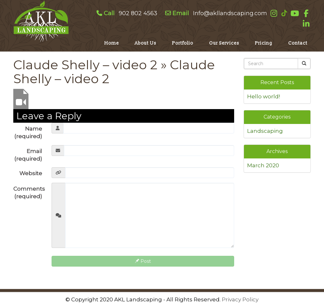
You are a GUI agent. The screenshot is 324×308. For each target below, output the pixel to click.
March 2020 (263, 165)
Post (143, 261)
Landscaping (265, 131)
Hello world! (263, 96)
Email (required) (28, 155)
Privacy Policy (240, 299)
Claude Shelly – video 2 (85, 64)
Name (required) (28, 132)
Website (30, 173)
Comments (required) (29, 193)
